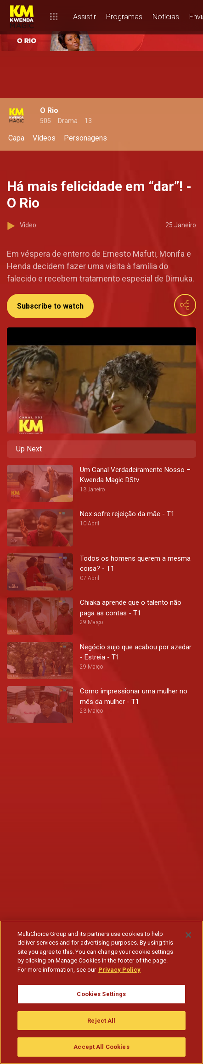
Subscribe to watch (50, 306)
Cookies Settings (101, 994)
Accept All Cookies (101, 1046)
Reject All (101, 1020)
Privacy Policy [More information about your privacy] (119, 969)
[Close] (188, 935)
